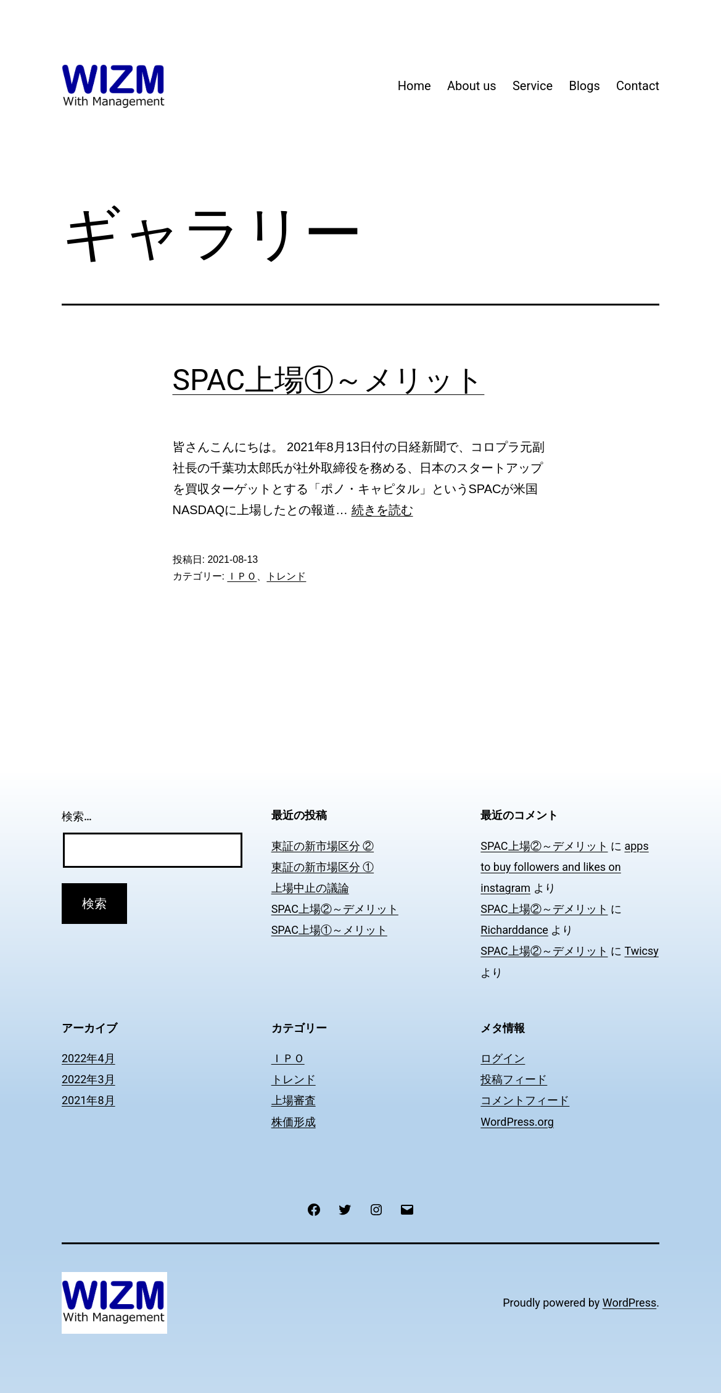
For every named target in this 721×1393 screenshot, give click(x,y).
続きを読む (382, 510)
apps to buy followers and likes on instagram (564, 866)
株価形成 (293, 1121)
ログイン (502, 1058)
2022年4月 (88, 1058)
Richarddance (514, 929)
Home (414, 85)
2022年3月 (88, 1079)
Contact (637, 85)
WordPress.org (517, 1121)
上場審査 (293, 1100)
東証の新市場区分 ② (322, 845)
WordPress (629, 1302)
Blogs (584, 85)
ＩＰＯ (242, 576)
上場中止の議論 (310, 887)
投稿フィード (513, 1079)
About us (471, 85)
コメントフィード (524, 1100)
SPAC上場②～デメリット (334, 908)
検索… (77, 816)
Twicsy (641, 950)
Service (533, 85)
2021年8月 (88, 1100)
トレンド (286, 576)
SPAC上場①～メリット (329, 379)
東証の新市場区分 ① (322, 866)
